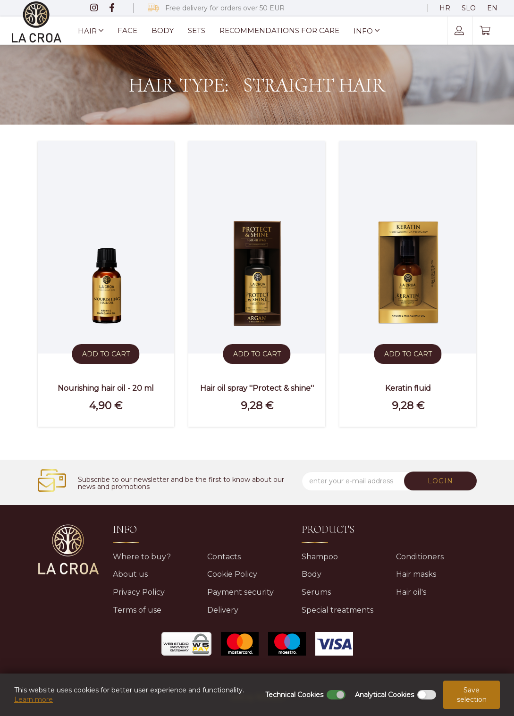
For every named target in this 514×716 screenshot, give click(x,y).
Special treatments (337, 610)
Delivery (222, 610)
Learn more (33, 699)
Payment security (240, 592)
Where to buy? (142, 556)
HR (444, 8)
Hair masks (416, 574)
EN (492, 8)
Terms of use (137, 610)
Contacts (224, 556)
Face (127, 30)
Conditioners (420, 556)
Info (366, 30)
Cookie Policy (232, 574)
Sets (196, 30)
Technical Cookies (294, 695)
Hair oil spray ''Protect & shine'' (257, 388)
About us (130, 574)
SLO (469, 8)
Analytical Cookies (384, 695)
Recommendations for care (279, 30)
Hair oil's (411, 592)
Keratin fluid (408, 388)
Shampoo (320, 556)
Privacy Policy (139, 592)
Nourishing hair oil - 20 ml (106, 388)
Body (163, 30)
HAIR (90, 30)
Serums (316, 592)
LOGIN (441, 481)
